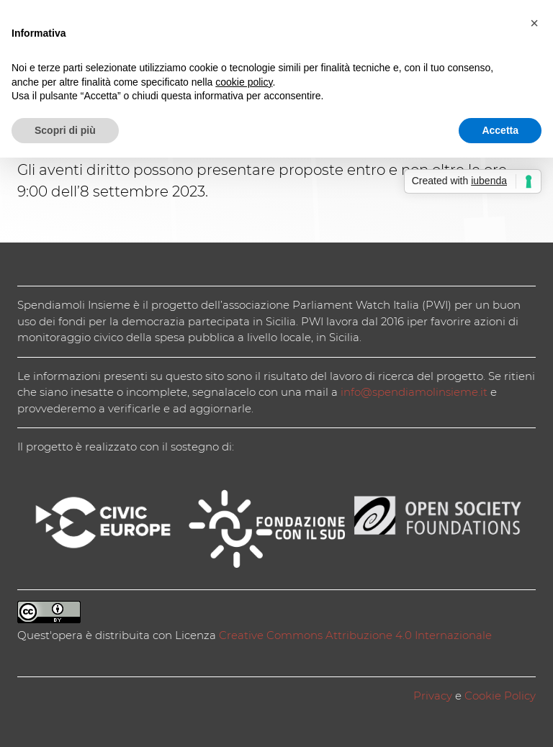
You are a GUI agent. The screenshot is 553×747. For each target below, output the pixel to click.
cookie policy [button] (243, 82)
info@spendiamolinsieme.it (414, 392)
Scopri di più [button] (65, 130)
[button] (534, 23)
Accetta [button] (500, 130)
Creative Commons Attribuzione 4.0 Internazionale (355, 635)
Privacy (432, 695)
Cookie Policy (500, 695)
